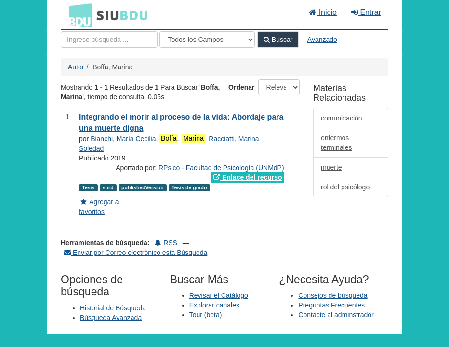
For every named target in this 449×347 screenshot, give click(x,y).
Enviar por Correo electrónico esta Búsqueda (135, 252)
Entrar (366, 12)
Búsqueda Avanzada (111, 317)
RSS (166, 243)
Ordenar (241, 87)
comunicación (341, 118)
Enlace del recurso (247, 177)
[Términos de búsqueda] (109, 39)
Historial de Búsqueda (113, 308)
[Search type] (207, 39)
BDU (78, 15)
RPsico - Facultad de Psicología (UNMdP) (221, 168)
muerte (331, 167)
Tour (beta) (205, 315)
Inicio (323, 12)
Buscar (278, 39)
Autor (76, 67)
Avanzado (322, 39)
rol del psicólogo (345, 187)
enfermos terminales (336, 142)
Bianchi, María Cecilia (123, 139)
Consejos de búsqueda (332, 295)
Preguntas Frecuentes (331, 305)
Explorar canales (214, 305)
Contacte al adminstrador (335, 315)
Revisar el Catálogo (218, 295)
